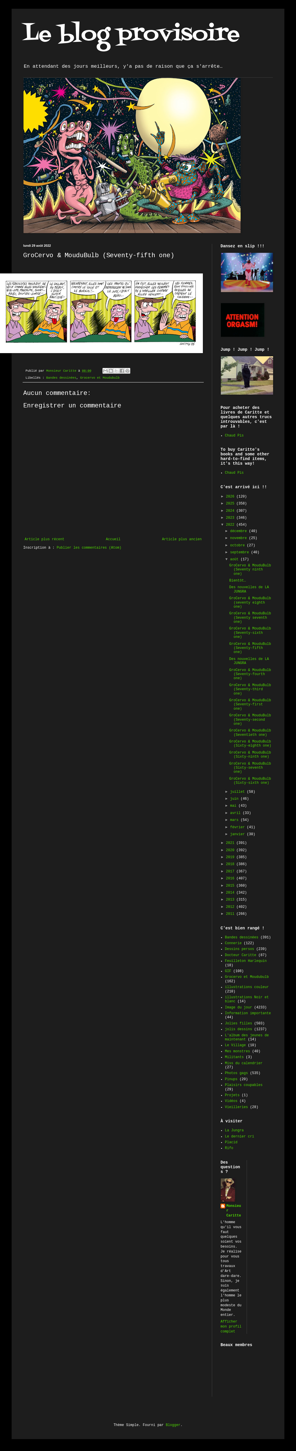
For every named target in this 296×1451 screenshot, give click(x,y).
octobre (238, 545)
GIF (228, 971)
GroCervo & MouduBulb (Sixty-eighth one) (250, 744)
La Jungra (234, 1130)
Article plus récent (44, 539)
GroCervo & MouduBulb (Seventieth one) (250, 733)
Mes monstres (237, 1051)
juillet (238, 792)
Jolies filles (238, 1023)
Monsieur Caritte (233, 1211)
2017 (231, 871)
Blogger (173, 1425)
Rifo (229, 1148)
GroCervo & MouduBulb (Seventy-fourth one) (250, 674)
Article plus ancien (182, 539)
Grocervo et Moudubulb (100, 378)
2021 (231, 843)
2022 (231, 525)
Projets (232, 1095)
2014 (231, 893)
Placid (231, 1142)
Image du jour (238, 1007)
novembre (239, 538)
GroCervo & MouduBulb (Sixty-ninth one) (250, 755)
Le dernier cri (239, 1137)
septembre (240, 552)
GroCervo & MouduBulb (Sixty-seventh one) (250, 768)
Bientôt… (237, 581)
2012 (231, 907)
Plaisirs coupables (244, 1085)
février (238, 827)
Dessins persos (239, 949)
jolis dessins (238, 1029)
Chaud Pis (234, 436)
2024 (231, 511)
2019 (231, 857)
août (235, 559)
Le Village (235, 1045)
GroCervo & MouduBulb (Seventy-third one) (250, 689)
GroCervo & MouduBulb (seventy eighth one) (250, 602)
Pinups (231, 1079)
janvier (238, 834)
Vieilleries (236, 1107)
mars (235, 820)
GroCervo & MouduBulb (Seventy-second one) (250, 719)
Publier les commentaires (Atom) (89, 548)
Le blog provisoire (131, 34)
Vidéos (231, 1101)
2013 (231, 900)
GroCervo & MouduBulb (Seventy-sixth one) (250, 633)
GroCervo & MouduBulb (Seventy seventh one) (250, 617)
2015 (231, 886)
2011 (231, 914)
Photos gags (236, 1073)
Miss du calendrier (244, 1063)
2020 (231, 850)
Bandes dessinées (61, 378)
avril (236, 813)
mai (234, 806)
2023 (231, 518)
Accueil (113, 539)
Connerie (233, 943)
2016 (231, 878)
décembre (239, 531)
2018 (231, 864)
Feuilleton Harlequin (246, 961)
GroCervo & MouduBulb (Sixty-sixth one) (250, 781)
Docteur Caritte (240, 955)
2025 (231, 504)
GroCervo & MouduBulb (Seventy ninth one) (250, 569)
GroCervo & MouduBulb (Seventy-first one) (250, 704)
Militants (234, 1057)
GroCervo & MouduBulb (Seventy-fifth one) (250, 648)
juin (235, 799)
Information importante (248, 1013)
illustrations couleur (247, 987)
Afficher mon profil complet (231, 1327)
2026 (231, 497)
